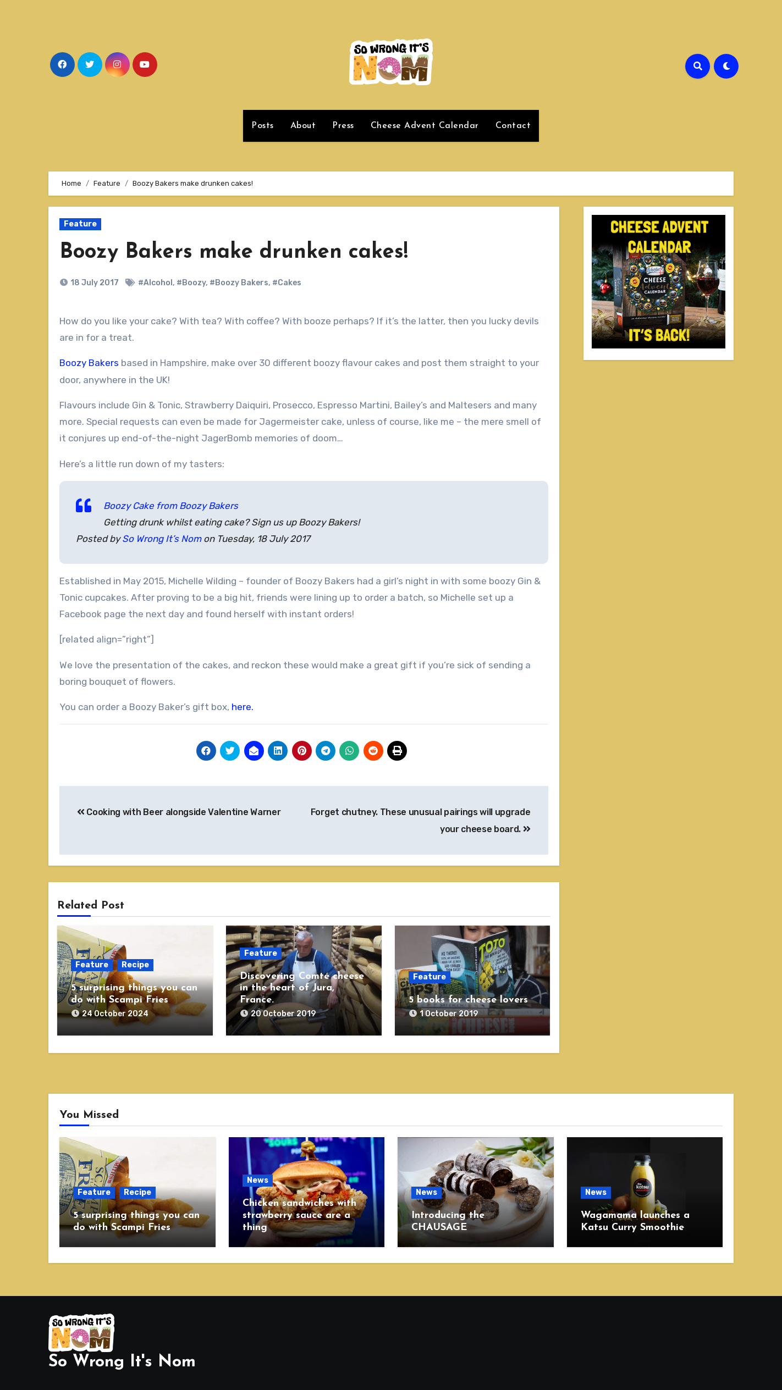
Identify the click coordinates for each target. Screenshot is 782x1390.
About (303, 125)
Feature (80, 224)
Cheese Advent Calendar (425, 125)
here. (243, 706)
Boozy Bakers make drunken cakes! (233, 252)
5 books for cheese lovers (468, 1000)
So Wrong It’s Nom (161, 538)
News (257, 1176)
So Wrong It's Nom (122, 1352)
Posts (262, 125)
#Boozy (191, 282)
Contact (513, 125)
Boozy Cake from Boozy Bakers (170, 505)
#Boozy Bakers (239, 282)
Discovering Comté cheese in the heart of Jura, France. (302, 988)
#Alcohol (155, 282)
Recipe (135, 965)
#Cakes (286, 282)
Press (343, 125)
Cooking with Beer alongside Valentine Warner (178, 812)
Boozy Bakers (89, 362)
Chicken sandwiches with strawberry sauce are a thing (299, 1211)
